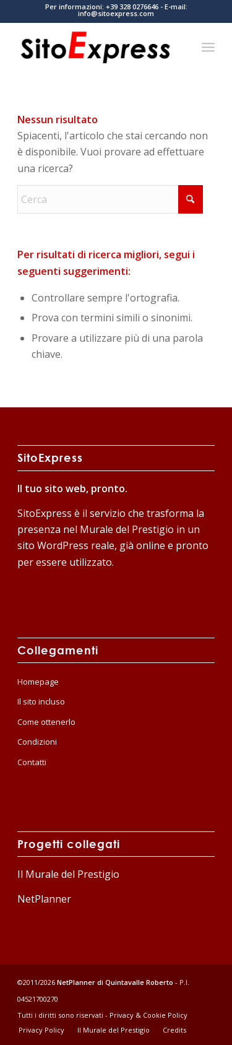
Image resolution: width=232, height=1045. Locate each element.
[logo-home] (96, 47)
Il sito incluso (41, 701)
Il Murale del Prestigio (68, 874)
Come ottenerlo (46, 721)
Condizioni (37, 741)
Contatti (31, 762)
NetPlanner (44, 899)
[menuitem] (208, 47)
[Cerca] (110, 199)
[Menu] (208, 47)
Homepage (38, 681)
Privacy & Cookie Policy (148, 1015)
